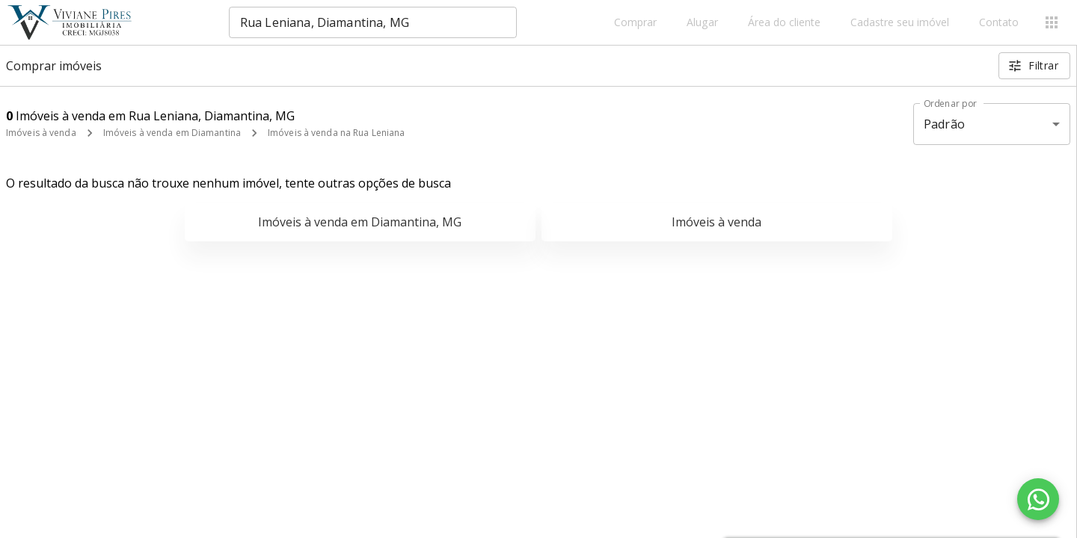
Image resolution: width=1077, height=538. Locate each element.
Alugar (702, 22)
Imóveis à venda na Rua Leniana (336, 132)
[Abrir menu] (1052, 22)
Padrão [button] (944, 124)
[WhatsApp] (1038, 499)
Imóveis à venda (41, 132)
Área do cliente (784, 22)
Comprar (635, 22)
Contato (999, 22)
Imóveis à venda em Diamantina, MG (359, 222)
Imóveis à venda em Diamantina (172, 132)
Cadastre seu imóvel (899, 22)
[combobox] (373, 22)
